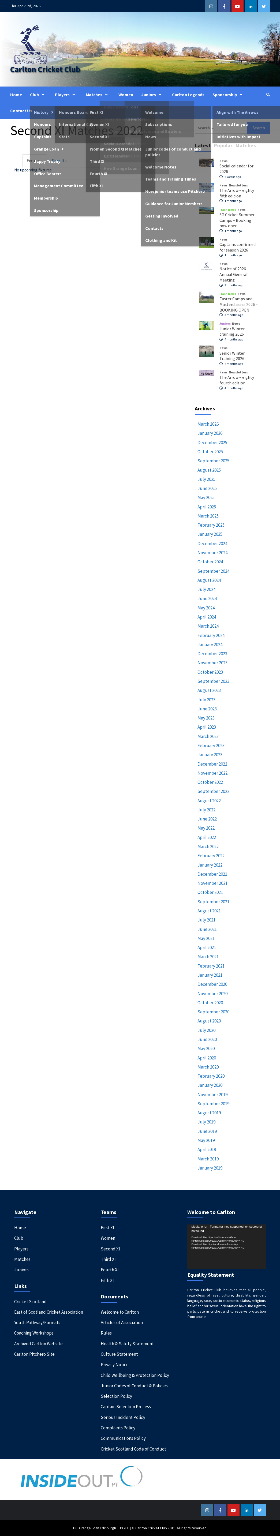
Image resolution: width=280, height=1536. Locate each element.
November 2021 (212, 883)
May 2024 (206, 608)
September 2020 (213, 1012)
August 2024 (209, 580)
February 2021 (211, 966)
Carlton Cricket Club (45, 69)
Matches (98, 94)
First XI (107, 1228)
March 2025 (208, 516)
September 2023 (213, 681)
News (223, 161)
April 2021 (206, 947)
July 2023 (206, 700)
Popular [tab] (223, 145)
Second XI (110, 1249)
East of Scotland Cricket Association (48, 1312)
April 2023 (206, 727)
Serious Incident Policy (123, 1417)
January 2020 (209, 1085)
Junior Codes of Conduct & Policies (134, 1386)
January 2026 (209, 433)
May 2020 (206, 1048)
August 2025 (209, 470)
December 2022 (212, 764)
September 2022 (213, 791)
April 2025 (206, 507)
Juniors (152, 94)
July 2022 (206, 810)
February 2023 (211, 745)
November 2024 (212, 553)
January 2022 (209, 865)
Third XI (108, 1259)
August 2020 (209, 1021)
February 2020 (211, 1076)
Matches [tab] (245, 145)
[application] (226, 1246)
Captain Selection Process (126, 1407)
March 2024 (208, 626)
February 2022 (211, 856)
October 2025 (210, 452)
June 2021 (207, 929)
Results (59, 161)
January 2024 (209, 644)
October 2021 (210, 892)
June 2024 (207, 598)
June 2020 (207, 1039)
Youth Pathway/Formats (37, 1322)
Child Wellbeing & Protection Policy (135, 1375)
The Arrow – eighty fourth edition (236, 379)
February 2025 (211, 525)
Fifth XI (107, 1280)
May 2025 (206, 497)
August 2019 (209, 1113)
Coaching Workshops (34, 1333)
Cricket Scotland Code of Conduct (133, 1449)
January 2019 (209, 1168)
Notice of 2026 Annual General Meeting (233, 274)
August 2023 (209, 690)
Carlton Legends (188, 94)
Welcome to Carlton (120, 1312)
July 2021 (206, 920)
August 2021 (209, 911)
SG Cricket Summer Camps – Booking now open (237, 220)
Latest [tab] (203, 145)
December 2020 (212, 984)
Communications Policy (123, 1438)
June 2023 (207, 709)
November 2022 (212, 773)
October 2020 (210, 1003)
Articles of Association (122, 1322)
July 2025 (206, 479)
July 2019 (206, 1122)
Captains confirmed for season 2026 (237, 247)
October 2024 (210, 562)
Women (125, 94)
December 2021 (212, 874)
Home (16, 94)
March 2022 (208, 846)
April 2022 (206, 837)
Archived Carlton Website (38, 1344)
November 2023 (212, 663)
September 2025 (213, 461)
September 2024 (213, 571)
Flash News (227, 209)
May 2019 (206, 1140)
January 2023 (209, 755)
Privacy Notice (115, 1365)
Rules (106, 1333)
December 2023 (212, 654)
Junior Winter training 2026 (232, 331)
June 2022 (207, 819)
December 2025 (212, 442)
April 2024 (206, 617)
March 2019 (208, 1159)
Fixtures (35, 161)
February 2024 (211, 635)
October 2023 (210, 672)
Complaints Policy (118, 1428)
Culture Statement (119, 1354)
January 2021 (209, 975)
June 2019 (207, 1131)
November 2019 (212, 1094)
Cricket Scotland (30, 1302)
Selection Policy (116, 1396)
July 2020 (206, 1030)
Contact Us (21, 110)
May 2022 (206, 828)
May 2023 (206, 718)
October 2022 (210, 782)
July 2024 (206, 589)
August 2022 (209, 801)
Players (66, 94)
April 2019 (206, 1149)
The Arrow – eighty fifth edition (236, 193)
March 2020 (208, 1067)
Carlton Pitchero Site (34, 1354)
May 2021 (206, 938)
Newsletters (238, 185)
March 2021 (208, 957)
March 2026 (208, 424)
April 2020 (206, 1058)
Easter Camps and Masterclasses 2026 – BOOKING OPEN (238, 304)
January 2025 (209, 534)
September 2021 (213, 902)
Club (38, 94)
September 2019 (213, 1104)
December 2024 (212, 543)
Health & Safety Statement (127, 1344)
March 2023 (208, 736)
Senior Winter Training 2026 (232, 355)
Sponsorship (228, 94)
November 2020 (212, 993)
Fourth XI (110, 1270)
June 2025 (207, 488)
